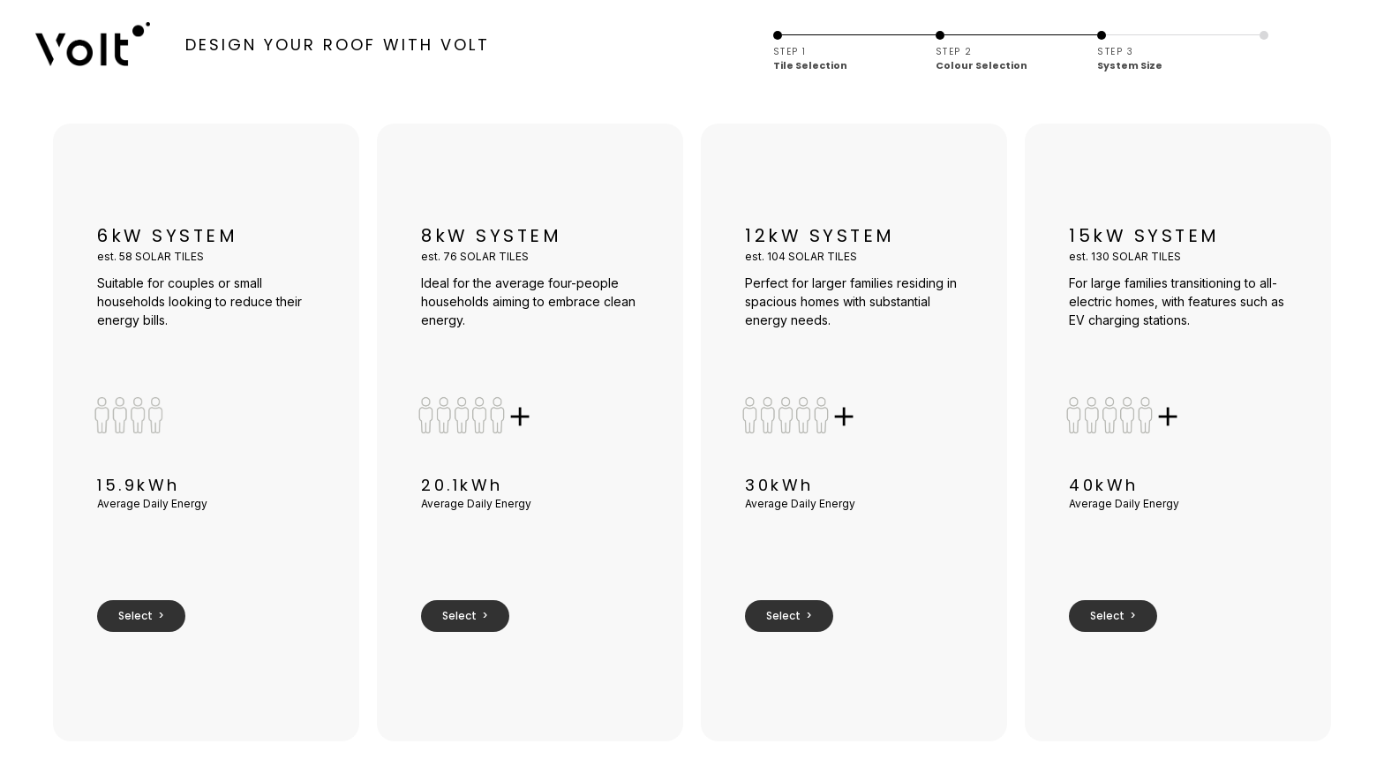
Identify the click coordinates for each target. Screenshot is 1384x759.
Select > (141, 615)
